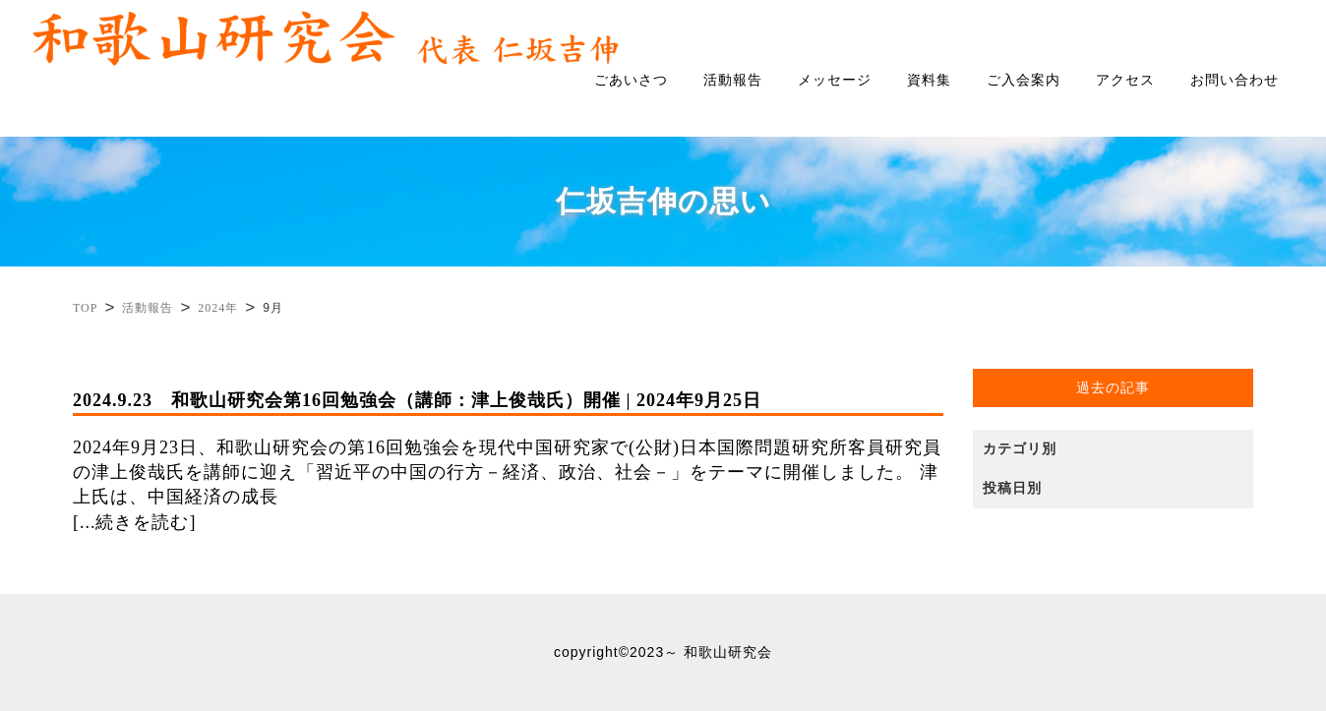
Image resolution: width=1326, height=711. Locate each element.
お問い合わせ (1234, 80)
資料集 (929, 80)
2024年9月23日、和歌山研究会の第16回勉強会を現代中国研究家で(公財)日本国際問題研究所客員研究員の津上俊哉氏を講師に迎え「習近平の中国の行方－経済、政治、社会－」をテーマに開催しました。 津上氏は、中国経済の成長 (508, 447)
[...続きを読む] (135, 522)
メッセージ (835, 80)
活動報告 (732, 80)
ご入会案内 (1023, 80)
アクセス (1125, 80)
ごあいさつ (631, 80)
